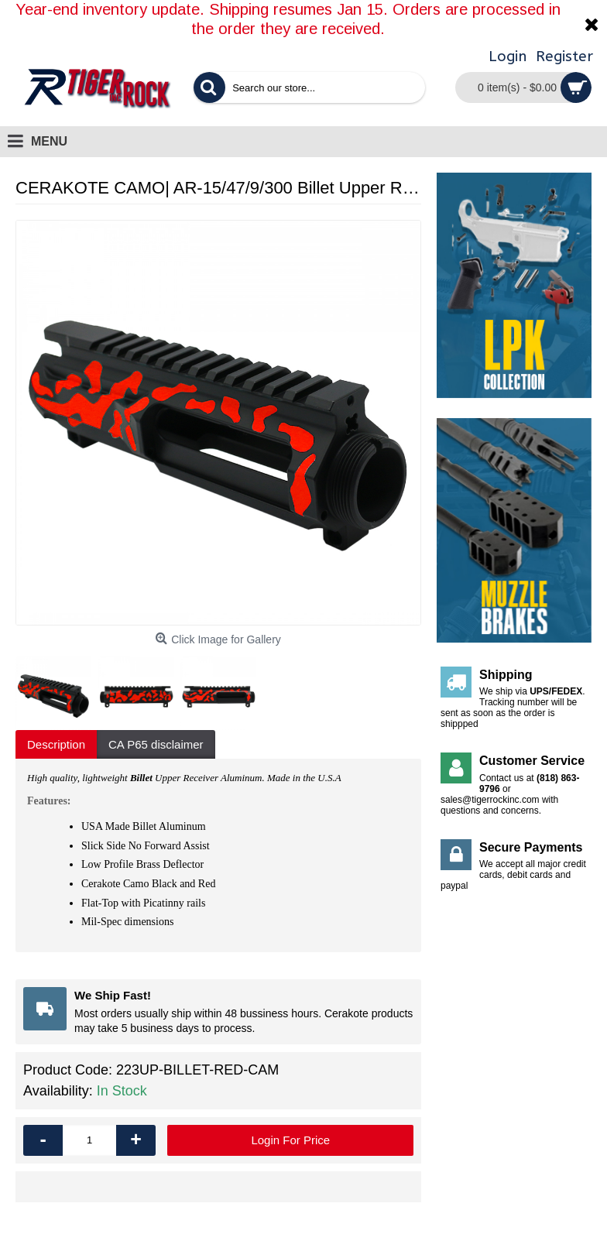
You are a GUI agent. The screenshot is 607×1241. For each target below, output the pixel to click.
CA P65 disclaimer (156, 744)
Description (56, 744)
